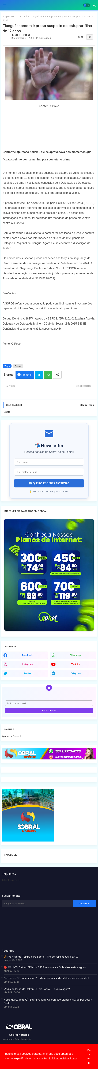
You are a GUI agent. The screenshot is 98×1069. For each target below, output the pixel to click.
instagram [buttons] (27, 664)
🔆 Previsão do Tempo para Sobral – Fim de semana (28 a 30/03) (42, 956)
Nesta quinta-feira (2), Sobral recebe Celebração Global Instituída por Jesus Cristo (48, 1001)
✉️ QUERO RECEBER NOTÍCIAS (49, 483)
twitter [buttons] (27, 673)
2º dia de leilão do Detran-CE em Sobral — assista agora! (37, 988)
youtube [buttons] (75, 664)
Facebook (26, 374)
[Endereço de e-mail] (49, 703)
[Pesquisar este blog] (37, 903)
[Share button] (57, 375)
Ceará (23, 16)
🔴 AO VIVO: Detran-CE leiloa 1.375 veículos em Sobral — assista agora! (45, 967)
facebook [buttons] (27, 655)
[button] (86, 5)
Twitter (39, 375)
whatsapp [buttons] (75, 655)
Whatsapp (48, 375)
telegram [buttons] (75, 673)
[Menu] (4, 5)
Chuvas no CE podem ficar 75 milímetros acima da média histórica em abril (46, 978)
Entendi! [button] (89, 1056)
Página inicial (10, 16)
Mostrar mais (87, 404)
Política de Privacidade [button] (63, 1058)
